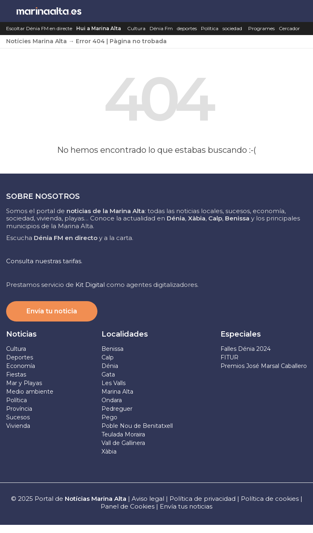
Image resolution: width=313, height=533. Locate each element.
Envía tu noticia (51, 311)
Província (19, 408)
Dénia (109, 366)
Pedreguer (116, 408)
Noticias (21, 334)
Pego (109, 417)
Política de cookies (270, 498)
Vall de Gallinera (123, 443)
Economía (20, 366)
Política (209, 28)
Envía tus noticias (186, 506)
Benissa (112, 348)
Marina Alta (117, 391)
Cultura (136, 28)
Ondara (111, 400)
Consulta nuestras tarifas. (44, 261)
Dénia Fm (161, 28)
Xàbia (109, 451)
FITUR (229, 357)
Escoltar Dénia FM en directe (39, 28)
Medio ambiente (29, 391)
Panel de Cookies (127, 506)
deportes (187, 28)
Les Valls (113, 383)
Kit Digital (90, 285)
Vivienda (18, 425)
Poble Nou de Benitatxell (137, 425)
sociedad (232, 28)
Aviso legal (148, 498)
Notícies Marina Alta (36, 41)
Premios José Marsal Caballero (263, 366)
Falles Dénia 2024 (245, 348)
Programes (261, 28)
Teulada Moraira (123, 434)
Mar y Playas (24, 383)
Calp (107, 357)
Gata (108, 374)
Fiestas (16, 374)
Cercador (289, 28)
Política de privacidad (203, 498)
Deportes (19, 357)
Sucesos (18, 417)
